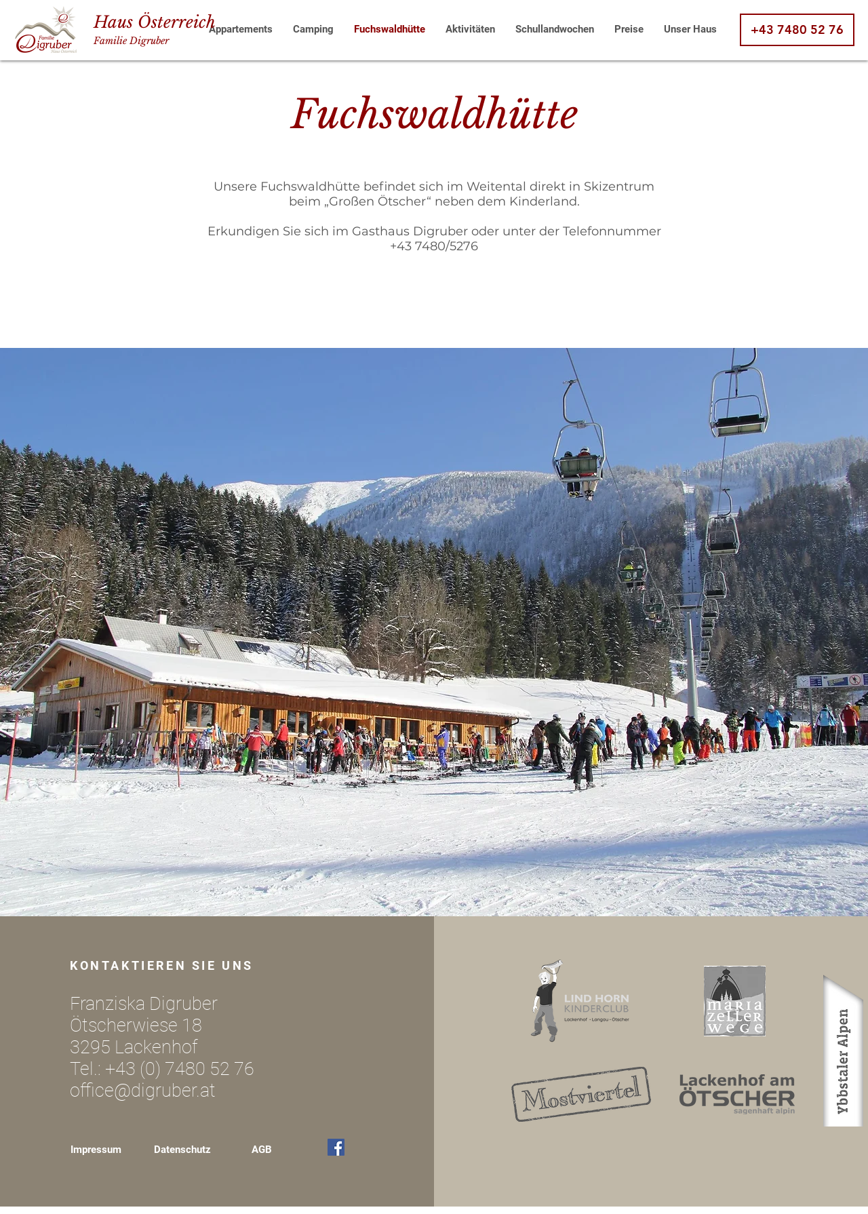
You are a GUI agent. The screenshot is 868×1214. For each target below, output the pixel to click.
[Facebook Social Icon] (336, 1147)
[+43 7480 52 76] (797, 30)
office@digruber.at (143, 1090)
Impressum (96, 1149)
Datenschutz (182, 1149)
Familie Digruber (131, 41)
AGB (262, 1149)
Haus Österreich (155, 22)
